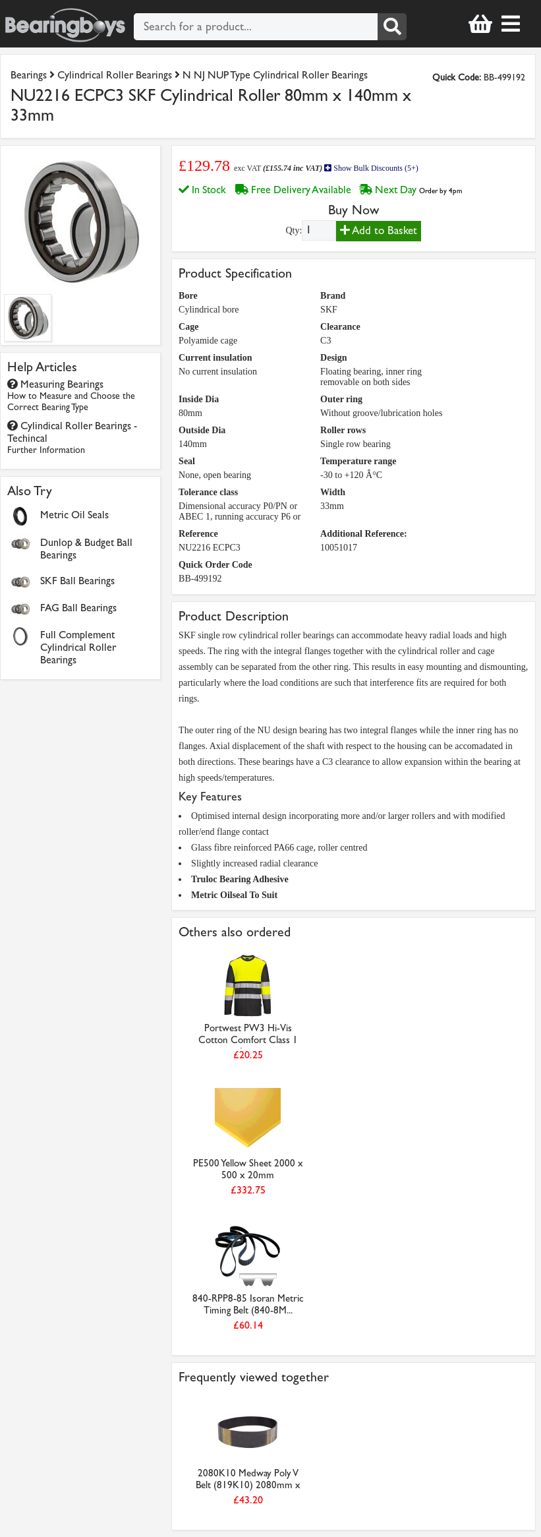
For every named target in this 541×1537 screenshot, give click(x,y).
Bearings (29, 75)
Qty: (293, 230)
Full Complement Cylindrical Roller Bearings (78, 647)
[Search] (392, 26)
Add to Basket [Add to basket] (378, 230)
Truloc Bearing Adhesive (240, 879)
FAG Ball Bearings (78, 607)
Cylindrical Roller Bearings (114, 75)
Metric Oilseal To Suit (234, 895)
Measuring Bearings (71, 395)
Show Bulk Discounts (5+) (371, 168)
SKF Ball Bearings (77, 580)
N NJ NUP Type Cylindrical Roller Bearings (275, 75)
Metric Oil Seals (74, 514)
